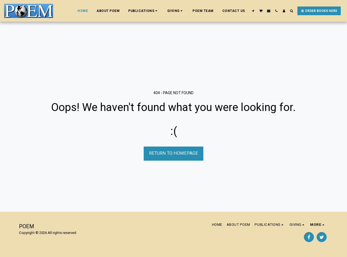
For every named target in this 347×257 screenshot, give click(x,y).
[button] (143, 11)
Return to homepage (173, 153)
